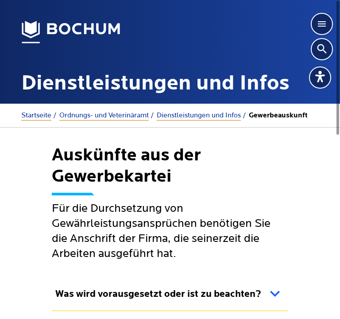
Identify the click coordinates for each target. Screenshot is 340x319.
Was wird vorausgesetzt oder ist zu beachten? (158, 294)
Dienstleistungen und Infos (199, 115)
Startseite (36, 115)
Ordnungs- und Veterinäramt (104, 115)
